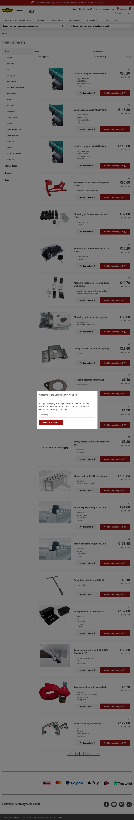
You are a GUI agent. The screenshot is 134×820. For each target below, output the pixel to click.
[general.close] (93, 395)
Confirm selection (51, 422)
